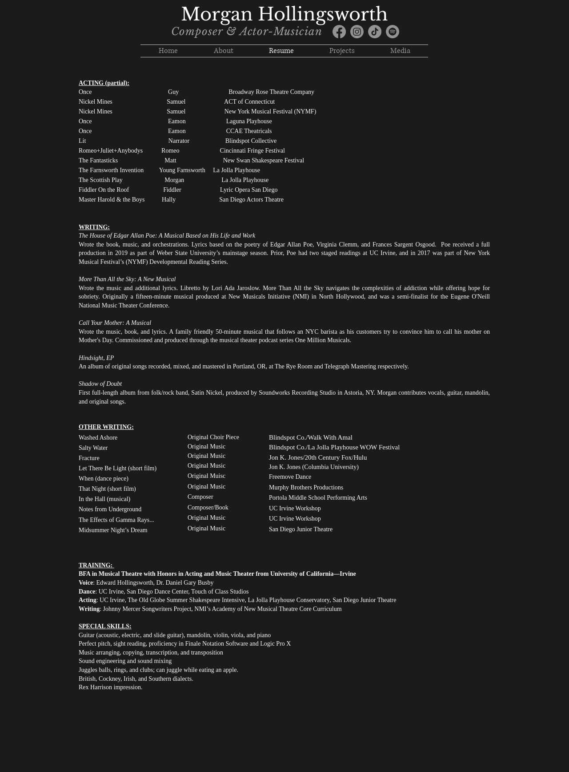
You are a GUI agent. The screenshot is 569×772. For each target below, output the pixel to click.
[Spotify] (392, 31)
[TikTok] (374, 31)
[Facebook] (339, 31)
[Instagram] (357, 31)
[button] (342, 51)
